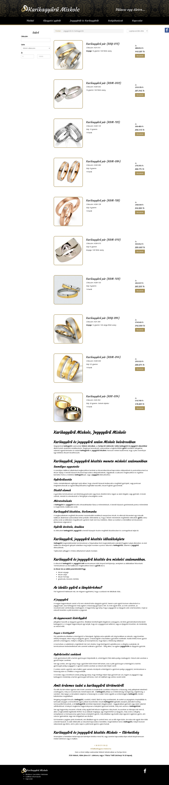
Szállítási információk (33, 777)
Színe (23, 45)
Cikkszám (24, 36)
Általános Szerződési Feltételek (36, 774)
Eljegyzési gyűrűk (52, 20)
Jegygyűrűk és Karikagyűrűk (84, 20)
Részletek (139, 56)
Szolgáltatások (115, 20)
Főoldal (30, 20)
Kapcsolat (137, 20)
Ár (22, 53)
